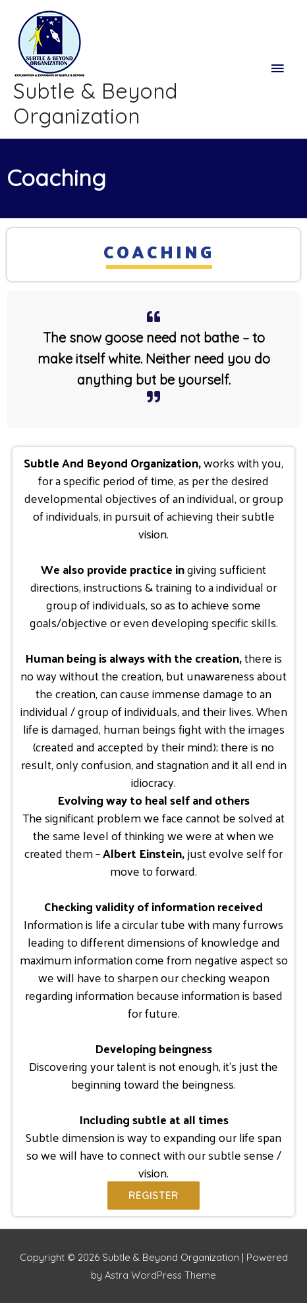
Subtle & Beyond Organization (95, 103)
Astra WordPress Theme (160, 1275)
